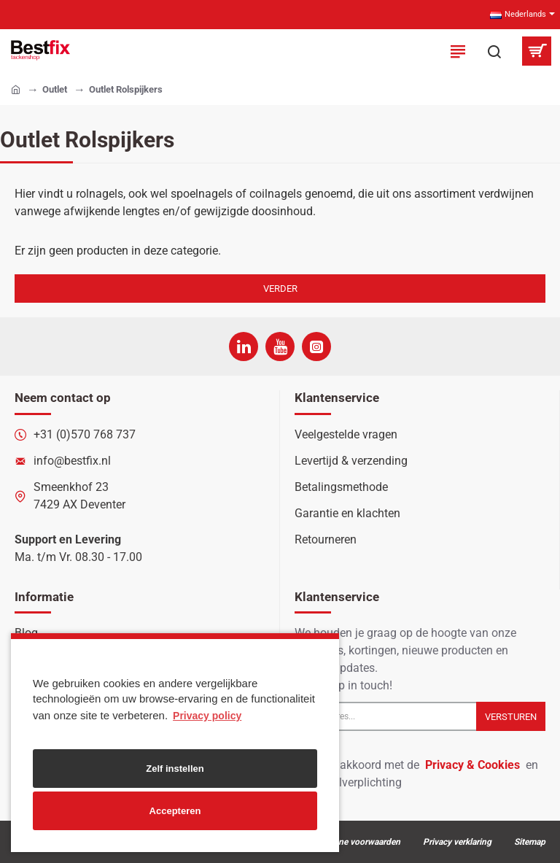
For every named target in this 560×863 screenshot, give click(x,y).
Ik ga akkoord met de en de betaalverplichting (416, 772)
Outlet (54, 89)
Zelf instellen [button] (174, 768)
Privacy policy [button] (207, 715)
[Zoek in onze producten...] (494, 51)
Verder (280, 288)
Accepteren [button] (175, 810)
